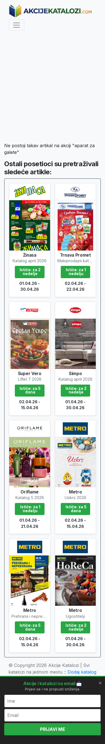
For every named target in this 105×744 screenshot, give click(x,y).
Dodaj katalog (81, 672)
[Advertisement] (52, 87)
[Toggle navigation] (16, 25)
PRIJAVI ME (52, 729)
